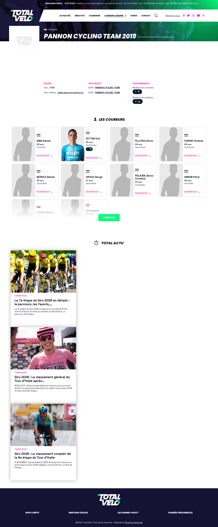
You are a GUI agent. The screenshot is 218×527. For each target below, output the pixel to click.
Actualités (64, 16)
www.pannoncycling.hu (70, 92)
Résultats (80, 16)
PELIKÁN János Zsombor (144, 177)
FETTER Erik (93, 138)
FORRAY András (193, 140)
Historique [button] (94, 83)
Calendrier (94, 16)
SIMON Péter (192, 177)
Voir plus (109, 217)
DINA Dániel (44, 140)
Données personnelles (180, 512)
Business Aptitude (134, 522)
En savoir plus (43, 155)
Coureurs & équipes (113, 16)
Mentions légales (78, 512)
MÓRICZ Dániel (45, 177)
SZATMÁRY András (92, 212)
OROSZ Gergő (94, 177)
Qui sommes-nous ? (128, 512)
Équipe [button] (47, 83)
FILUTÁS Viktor (144, 140)
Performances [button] (141, 83)
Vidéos (133, 16)
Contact (145, 16)
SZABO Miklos (45, 212)
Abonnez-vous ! (173, 15)
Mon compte (32, 512)
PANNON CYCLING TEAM (107, 87)
